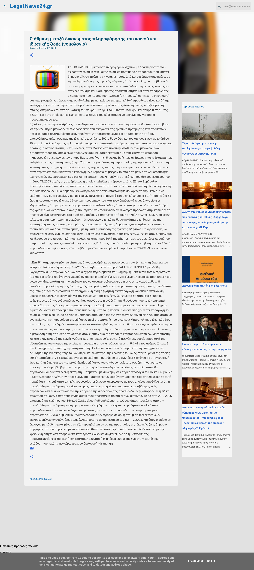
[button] (32, 55)
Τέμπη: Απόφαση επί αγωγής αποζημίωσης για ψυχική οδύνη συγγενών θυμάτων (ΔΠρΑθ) (201, 148)
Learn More (196, 561)
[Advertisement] (108, 513)
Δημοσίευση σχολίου (41, 479)
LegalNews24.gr (31, 6)
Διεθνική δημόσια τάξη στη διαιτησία (204, 285)
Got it (211, 561)
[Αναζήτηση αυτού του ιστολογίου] (232, 6)
